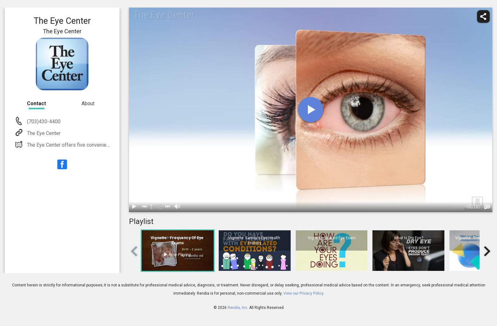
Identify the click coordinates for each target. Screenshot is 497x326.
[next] (167, 207)
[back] (144, 207)
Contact (36, 103)
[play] (310, 109)
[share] (483, 16)
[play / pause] (134, 207)
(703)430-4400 (43, 121)
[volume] (177, 207)
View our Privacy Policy (303, 293)
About (87, 103)
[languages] (487, 207)
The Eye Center (43, 133)
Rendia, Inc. (238, 307)
